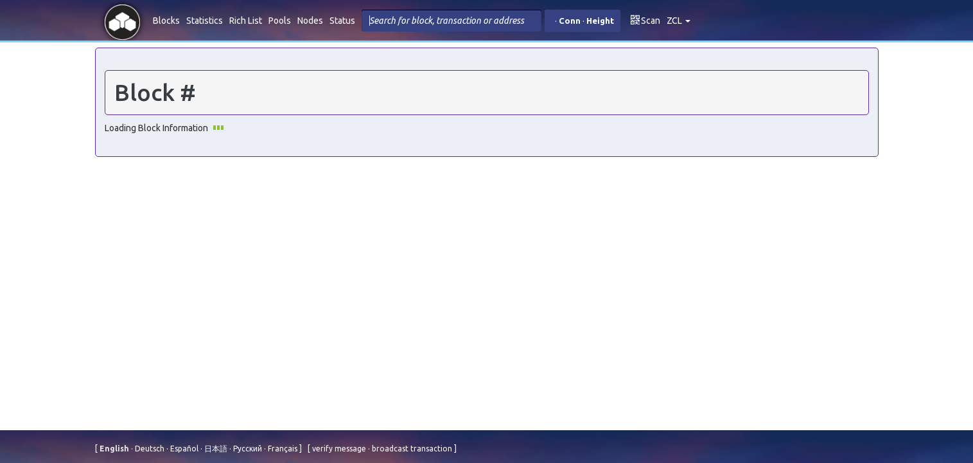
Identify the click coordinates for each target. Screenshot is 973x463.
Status (342, 20)
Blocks (166, 20)
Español (183, 448)
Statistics (204, 20)
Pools (279, 20)
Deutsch (148, 448)
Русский (246, 448)
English (115, 448)
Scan (645, 20)
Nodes (310, 20)
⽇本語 (214, 448)
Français (281, 448)
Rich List (245, 20)
